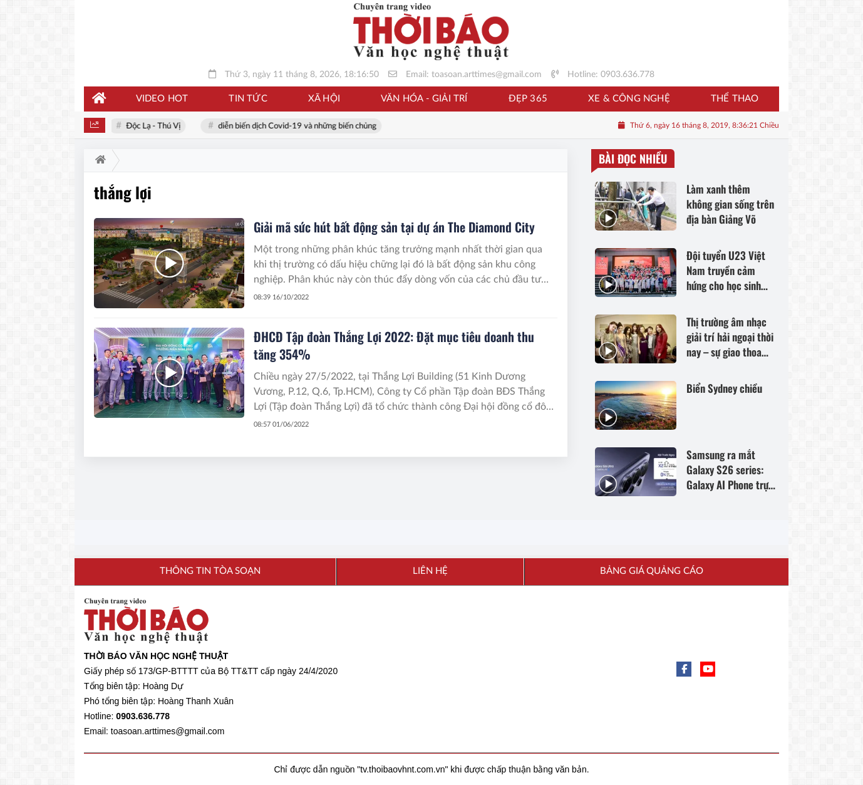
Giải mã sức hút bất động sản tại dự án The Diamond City (394, 226)
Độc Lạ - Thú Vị (155, 126)
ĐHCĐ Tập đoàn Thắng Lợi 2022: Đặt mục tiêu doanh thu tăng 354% (394, 345)
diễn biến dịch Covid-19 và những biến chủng (299, 126)
